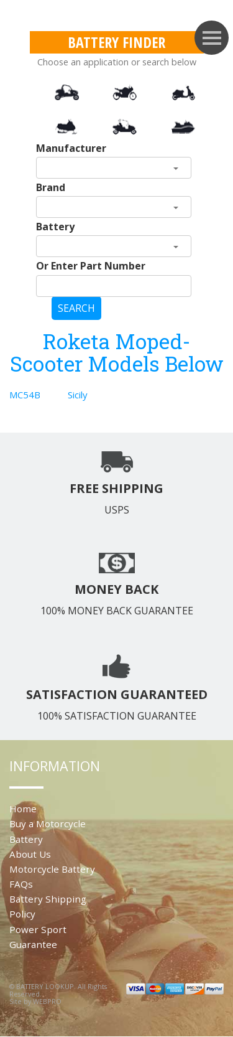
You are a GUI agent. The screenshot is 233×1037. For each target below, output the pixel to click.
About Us (30, 854)
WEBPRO (47, 1001)
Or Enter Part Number (90, 266)
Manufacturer (71, 148)
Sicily (78, 394)
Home (23, 808)
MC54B (24, 394)
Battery (55, 226)
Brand (50, 187)
